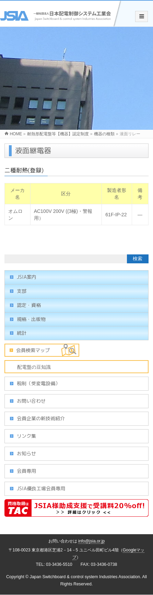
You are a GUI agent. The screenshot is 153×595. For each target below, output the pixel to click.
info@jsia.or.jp (91, 541)
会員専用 (26, 471)
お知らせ (26, 453)
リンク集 (26, 436)
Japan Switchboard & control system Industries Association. (85, 576)
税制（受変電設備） (38, 383)
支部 (21, 291)
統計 (21, 333)
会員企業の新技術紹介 (41, 418)
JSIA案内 (26, 277)
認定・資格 (29, 305)
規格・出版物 (31, 319)
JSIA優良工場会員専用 (41, 488)
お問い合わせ (31, 401)
